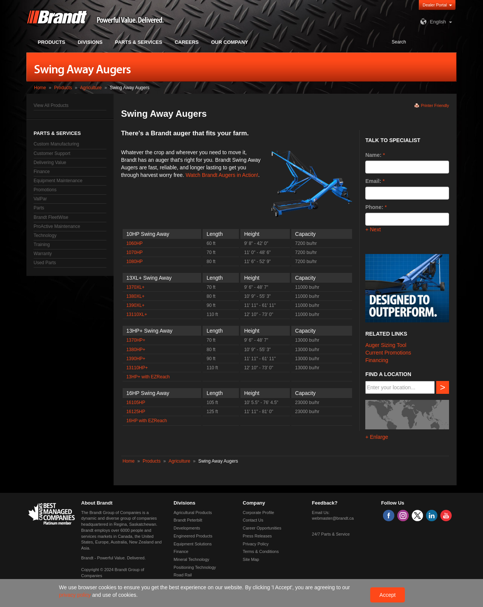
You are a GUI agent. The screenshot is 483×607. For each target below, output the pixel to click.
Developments (187, 528)
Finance (42, 171)
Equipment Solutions (193, 544)
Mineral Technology (191, 559)
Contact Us (253, 520)
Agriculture (91, 87)
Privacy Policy (255, 544)
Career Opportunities (262, 528)
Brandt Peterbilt (188, 520)
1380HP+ (135, 349)
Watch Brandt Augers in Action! (222, 175)
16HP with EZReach (146, 420)
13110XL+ (136, 314)
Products (63, 87)
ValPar (40, 198)
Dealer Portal (435, 5)
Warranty (43, 253)
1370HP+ (135, 340)
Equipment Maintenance (58, 180)
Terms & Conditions (260, 551)
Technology (45, 235)
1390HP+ (135, 358)
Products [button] (51, 42)
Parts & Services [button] (138, 42)
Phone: (374, 207)
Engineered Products (193, 536)
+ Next (373, 229)
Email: (373, 181)
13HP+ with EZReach (148, 376)
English (432, 22)
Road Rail (183, 575)
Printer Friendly (435, 105)
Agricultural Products (193, 512)
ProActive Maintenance (57, 226)
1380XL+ (135, 296)
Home (40, 87)
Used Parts (45, 262)
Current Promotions (388, 353)
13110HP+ (137, 367)
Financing (376, 360)
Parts (39, 208)
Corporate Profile (258, 512)
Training (42, 244)
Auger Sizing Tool (385, 345)
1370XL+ (135, 287)
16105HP (135, 402)
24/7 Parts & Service (331, 534)
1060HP (134, 243)
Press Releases (257, 536)
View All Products (51, 105)
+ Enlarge (376, 437)
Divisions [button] (90, 42)
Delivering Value (50, 162)
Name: (373, 155)
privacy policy (75, 595)
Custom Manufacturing (56, 144)
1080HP (134, 261)
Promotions (45, 189)
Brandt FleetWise (51, 217)
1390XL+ (135, 305)
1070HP (134, 252)
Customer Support (52, 153)
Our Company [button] (229, 42)
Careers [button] (187, 42)
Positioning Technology (195, 567)
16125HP (135, 411)
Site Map (251, 559)
